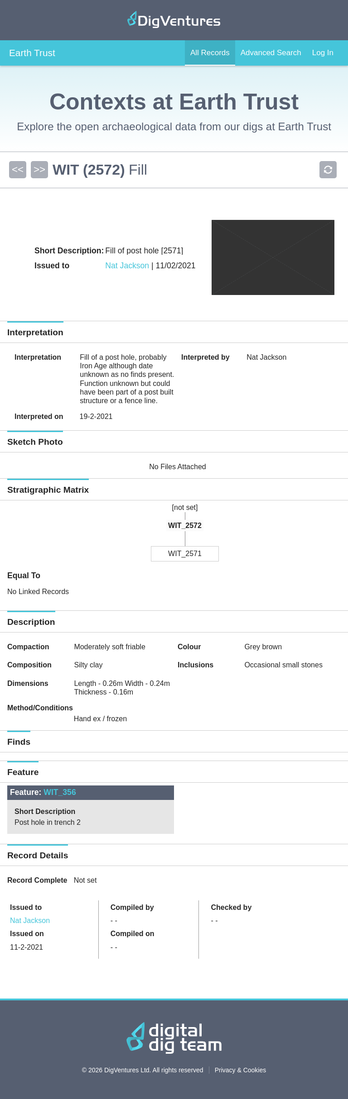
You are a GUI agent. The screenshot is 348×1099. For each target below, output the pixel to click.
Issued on (27, 933)
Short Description (44, 811)
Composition (29, 665)
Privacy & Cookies (240, 1070)
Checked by (231, 907)
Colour (189, 647)
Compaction (28, 647)
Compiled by (132, 907)
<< (18, 169)
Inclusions (195, 665)
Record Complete (37, 880)
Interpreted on (38, 416)
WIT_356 (60, 792)
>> (39, 169)
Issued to (26, 907)
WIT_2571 (185, 553)
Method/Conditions (40, 708)
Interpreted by (205, 357)
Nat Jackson (127, 265)
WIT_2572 (185, 525)
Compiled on (133, 933)
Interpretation (37, 357)
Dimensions (27, 683)
